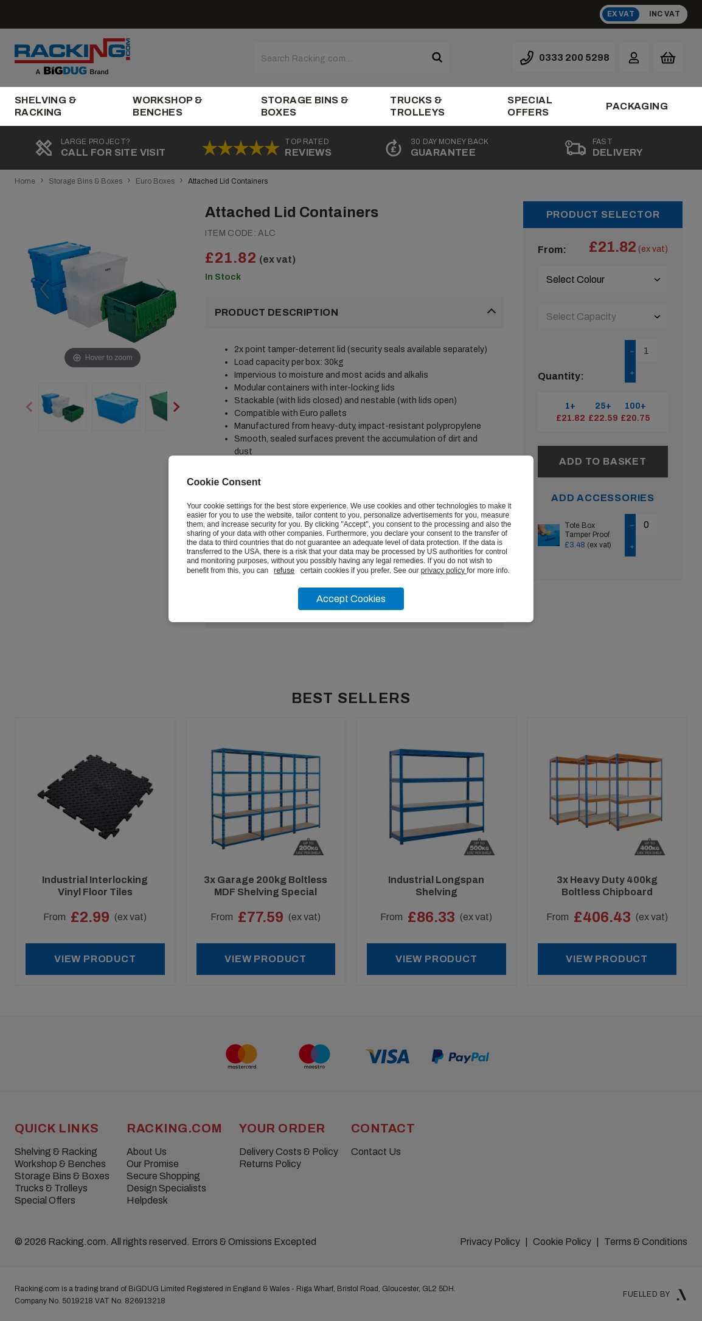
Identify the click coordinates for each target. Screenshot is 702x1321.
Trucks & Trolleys (417, 106)
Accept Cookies (351, 599)
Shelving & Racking (46, 106)
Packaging (637, 106)
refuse (284, 570)
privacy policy (444, 570)
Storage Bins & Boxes (305, 106)
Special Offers (529, 106)
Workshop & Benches (168, 106)
